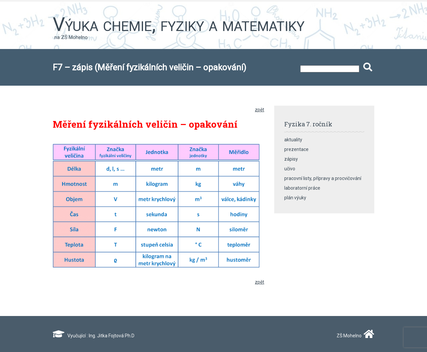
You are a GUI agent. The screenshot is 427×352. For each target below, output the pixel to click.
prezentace (296, 149)
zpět (259, 109)
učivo (289, 168)
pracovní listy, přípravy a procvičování (322, 178)
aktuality (293, 139)
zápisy (291, 159)
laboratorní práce (302, 188)
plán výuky (295, 197)
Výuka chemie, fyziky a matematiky (179, 24)
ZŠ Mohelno (354, 335)
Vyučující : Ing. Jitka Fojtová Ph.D (93, 335)
